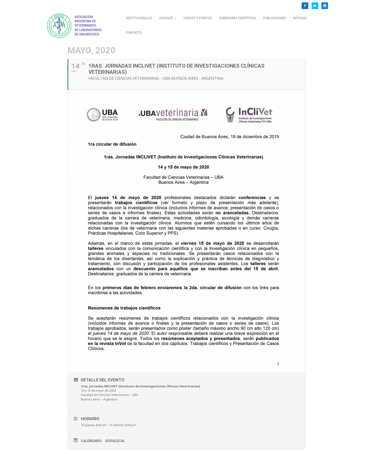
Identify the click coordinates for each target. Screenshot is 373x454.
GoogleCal (115, 441)
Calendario (91, 441)
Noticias (300, 18)
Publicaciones (274, 18)
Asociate (167, 18)
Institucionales (139, 18)
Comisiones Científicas (237, 18)
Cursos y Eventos (197, 18)
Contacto (134, 33)
